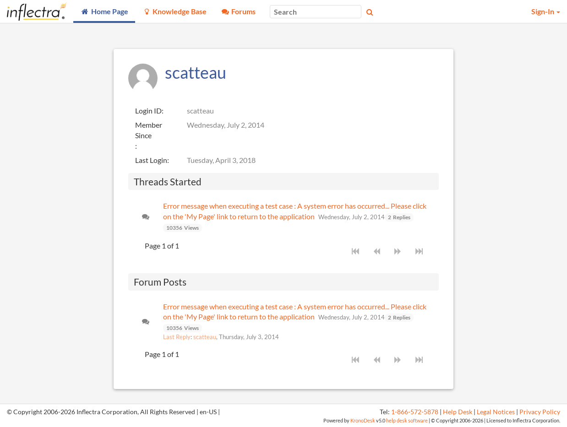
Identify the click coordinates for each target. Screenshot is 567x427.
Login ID (148, 110)
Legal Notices (496, 412)
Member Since (148, 130)
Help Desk (457, 412)
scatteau (204, 337)
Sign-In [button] (545, 11)
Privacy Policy (539, 412)
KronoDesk (362, 420)
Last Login (151, 160)
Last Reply (177, 337)
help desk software (407, 420)
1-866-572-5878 (414, 412)
